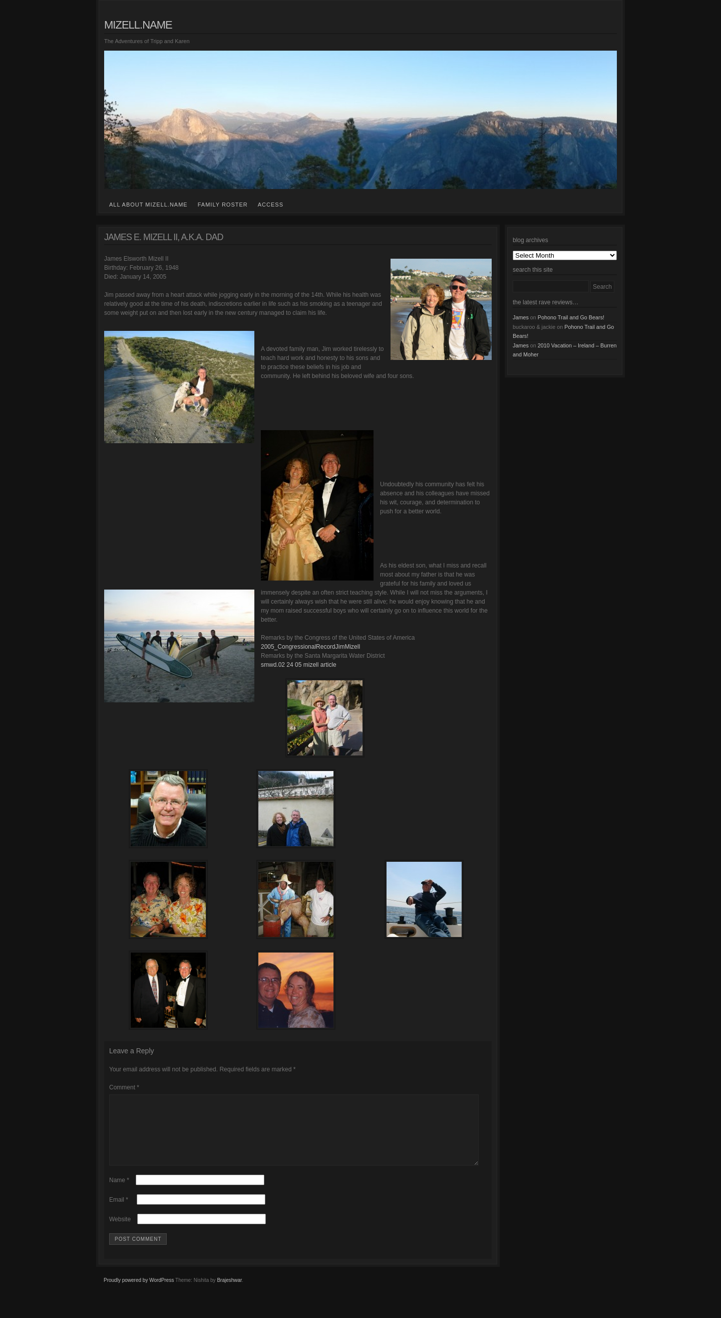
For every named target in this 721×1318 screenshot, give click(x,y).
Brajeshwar (229, 1292)
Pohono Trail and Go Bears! (571, 317)
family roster (223, 205)
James (521, 317)
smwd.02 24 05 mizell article (298, 664)
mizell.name (138, 25)
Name (119, 1192)
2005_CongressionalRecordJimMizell (310, 646)
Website (120, 1231)
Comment (124, 1087)
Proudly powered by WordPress (139, 1292)
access (270, 205)
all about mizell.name (148, 205)
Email (118, 1211)
